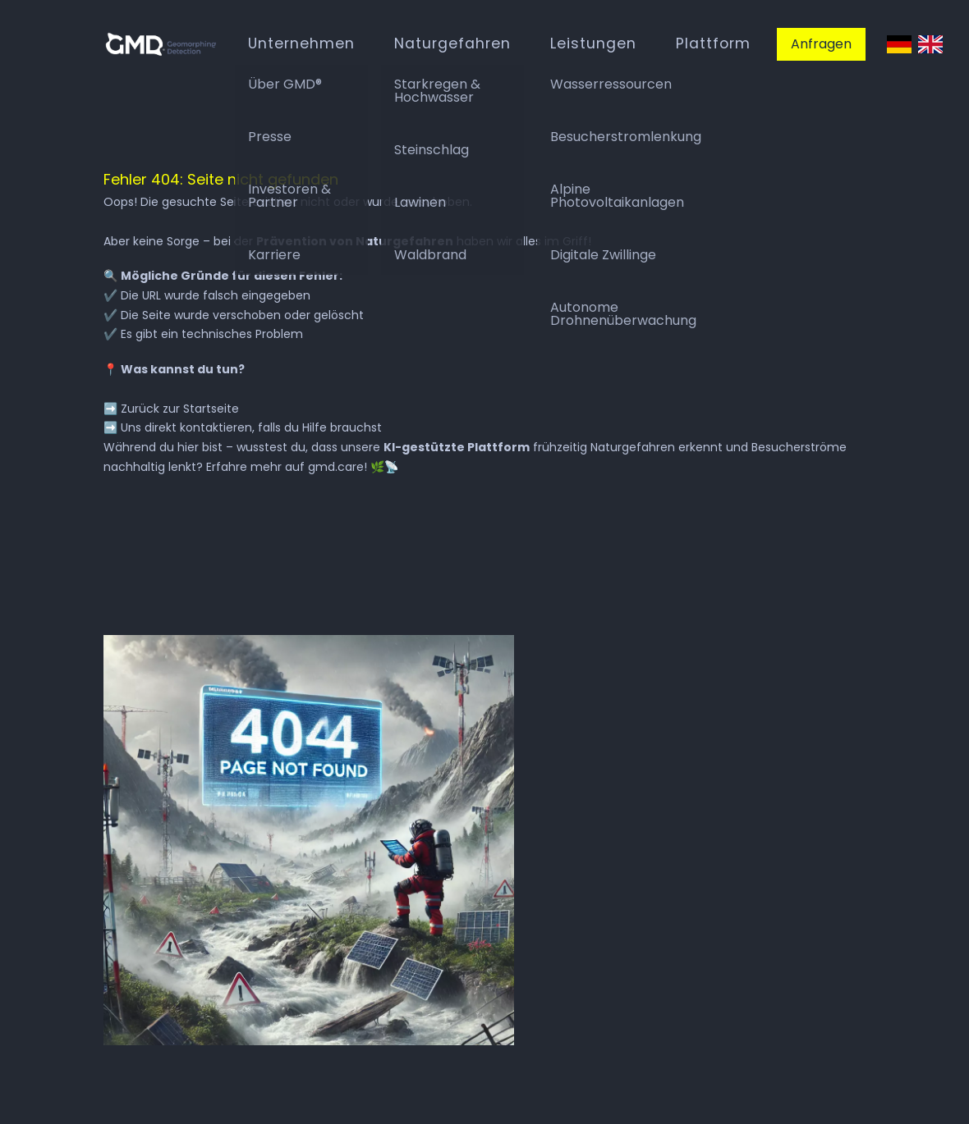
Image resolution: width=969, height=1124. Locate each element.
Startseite (211, 408)
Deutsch (899, 44)
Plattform (713, 43)
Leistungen (593, 43)
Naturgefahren (452, 43)
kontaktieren (216, 427)
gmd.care (336, 467)
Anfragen (821, 43)
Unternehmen (301, 43)
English (930, 44)
